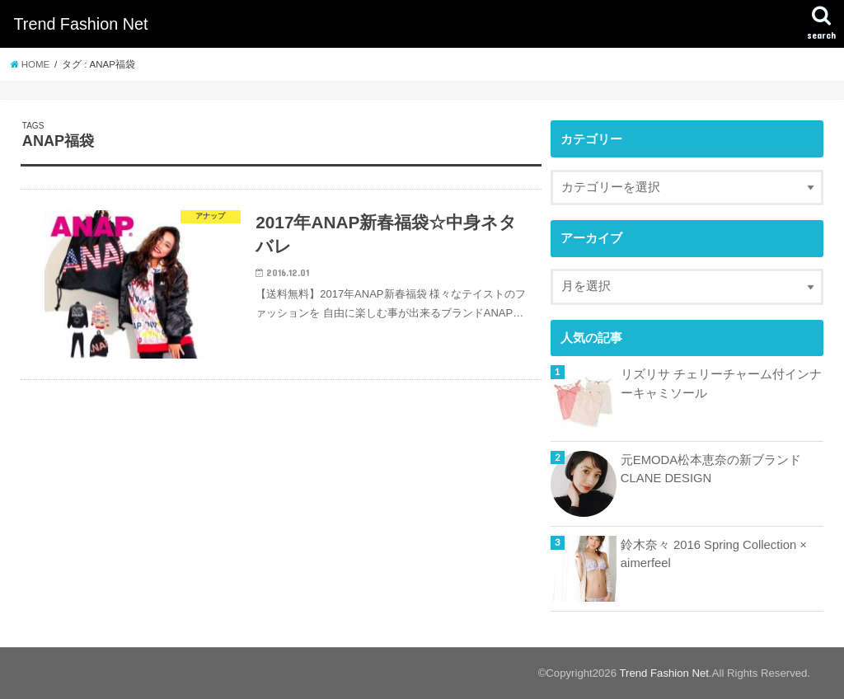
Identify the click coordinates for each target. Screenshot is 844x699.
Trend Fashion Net (80, 24)
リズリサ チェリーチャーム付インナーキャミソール (721, 383)
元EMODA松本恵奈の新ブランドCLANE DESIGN (711, 469)
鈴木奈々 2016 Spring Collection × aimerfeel (714, 554)
